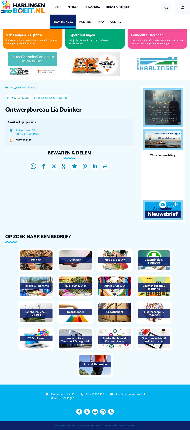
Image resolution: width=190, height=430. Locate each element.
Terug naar (22, 87)
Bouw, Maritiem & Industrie (52, 97)
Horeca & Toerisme (36, 285)
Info (101, 22)
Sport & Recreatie (95, 364)
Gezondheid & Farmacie (154, 261)
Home (57, 7)
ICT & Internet (36, 338)
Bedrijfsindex (63, 22)
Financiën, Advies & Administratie (153, 340)
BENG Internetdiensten (124, 425)
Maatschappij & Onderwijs (154, 314)
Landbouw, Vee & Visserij (36, 314)
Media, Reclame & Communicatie (114, 340)
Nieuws (73, 7)
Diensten (75, 259)
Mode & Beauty (115, 259)
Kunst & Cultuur (118, 7)
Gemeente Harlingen (147, 35)
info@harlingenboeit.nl (130, 394)
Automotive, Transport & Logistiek (75, 340)
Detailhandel (75, 312)
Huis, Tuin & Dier (20, 97)
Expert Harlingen (81, 35)
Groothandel (114, 312)
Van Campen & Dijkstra (24, 35)
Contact (116, 22)
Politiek (85, 22)
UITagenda (92, 7)
